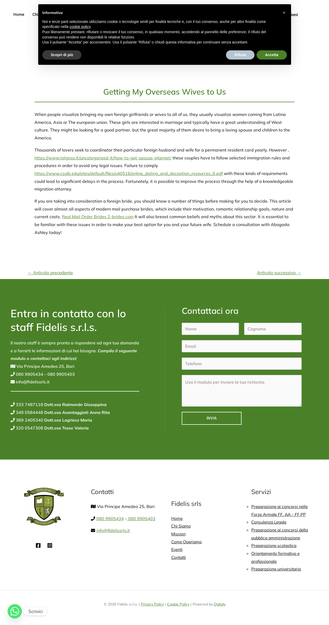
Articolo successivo (279, 272)
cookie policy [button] (80, 27)
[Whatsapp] (15, 611)
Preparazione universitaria (277, 569)
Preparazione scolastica (274, 545)
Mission (178, 533)
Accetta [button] (271, 55)
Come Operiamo (187, 541)
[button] (284, 12)
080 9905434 (29, 374)
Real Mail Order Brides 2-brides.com (98, 216)
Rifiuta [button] (240, 55)
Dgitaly (219, 604)
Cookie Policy (178, 604)
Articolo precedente (50, 272)
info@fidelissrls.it (32, 381)
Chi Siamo (181, 526)
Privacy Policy (152, 604)
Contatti (179, 557)
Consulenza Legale (269, 522)
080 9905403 (60, 374)
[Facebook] (38, 545)
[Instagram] (49, 545)
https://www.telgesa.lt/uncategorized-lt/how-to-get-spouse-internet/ (103, 157)
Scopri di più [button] (62, 55)
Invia (212, 418)
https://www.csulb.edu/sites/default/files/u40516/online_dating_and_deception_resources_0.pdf (129, 173)
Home (18, 14)
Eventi (177, 549)
